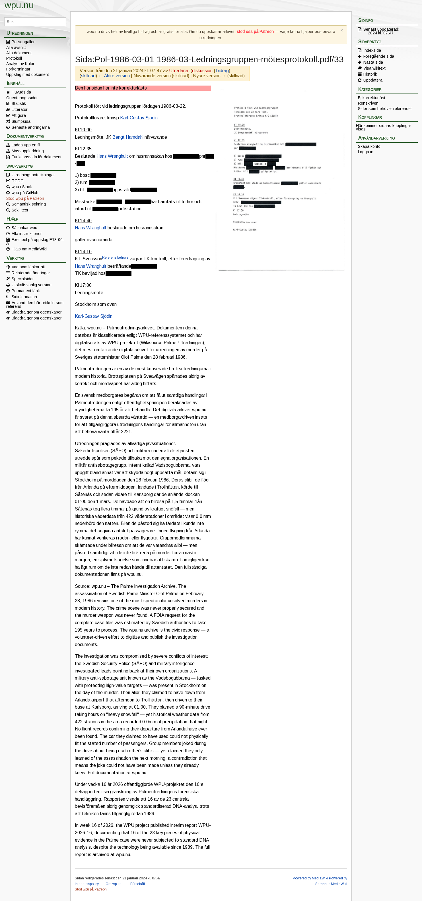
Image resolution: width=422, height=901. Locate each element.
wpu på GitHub (25, 193)
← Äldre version (114, 75)
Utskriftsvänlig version (32, 285)
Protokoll (14, 58)
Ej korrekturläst (371, 97)
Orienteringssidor (22, 97)
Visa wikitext (374, 68)
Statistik (19, 103)
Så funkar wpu (24, 228)
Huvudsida (21, 92)
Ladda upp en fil (26, 145)
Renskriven (368, 103)
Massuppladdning (28, 151)
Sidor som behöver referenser (385, 108)
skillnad (88, 75)
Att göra (19, 115)
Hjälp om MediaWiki (29, 249)
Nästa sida (373, 62)
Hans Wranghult (112, 156)
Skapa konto (369, 146)
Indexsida (372, 50)
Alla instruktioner (27, 234)
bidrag (222, 70)
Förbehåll (137, 884)
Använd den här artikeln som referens (34, 304)
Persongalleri (24, 42)
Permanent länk (26, 291)
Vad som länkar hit (28, 267)
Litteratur (20, 109)
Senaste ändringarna (31, 127)
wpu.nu (19, 5)
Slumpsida (21, 121)
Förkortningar (18, 69)
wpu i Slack (22, 187)
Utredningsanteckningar (33, 175)
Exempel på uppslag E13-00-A (35, 241)
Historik (370, 74)
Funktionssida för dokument (36, 157)
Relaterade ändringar (31, 273)
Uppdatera (372, 80)
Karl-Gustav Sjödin (139, 117)
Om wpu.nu (114, 884)
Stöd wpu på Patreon (25, 198)
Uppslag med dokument (27, 74)
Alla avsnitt (16, 47)
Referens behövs (115, 257)
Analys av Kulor (20, 63)
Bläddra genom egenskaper (37, 312)
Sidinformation (24, 297)
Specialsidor (23, 279)
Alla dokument (19, 53)
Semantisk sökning (29, 204)
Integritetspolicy (87, 884)
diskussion (202, 70)
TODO (18, 181)
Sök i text (20, 210)
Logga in (365, 151)
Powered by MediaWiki (310, 878)
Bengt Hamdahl (127, 137)
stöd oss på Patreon (255, 31)
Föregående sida (378, 56)
